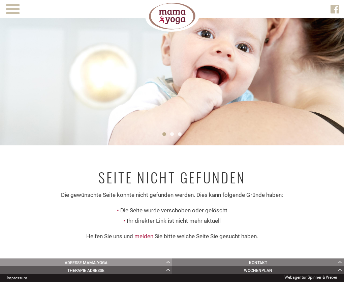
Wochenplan (258, 270)
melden (143, 236)
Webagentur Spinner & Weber (310, 277)
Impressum (17, 278)
